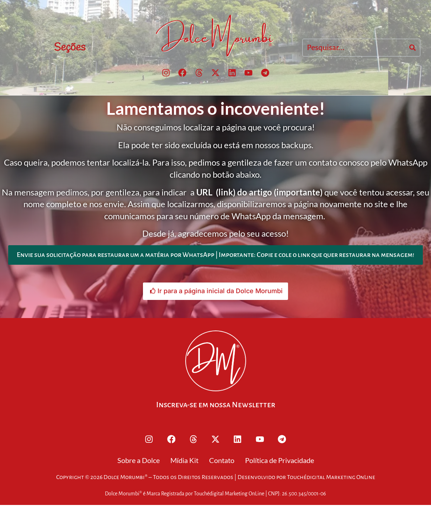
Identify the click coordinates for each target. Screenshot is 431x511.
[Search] (412, 48)
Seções (69, 48)
